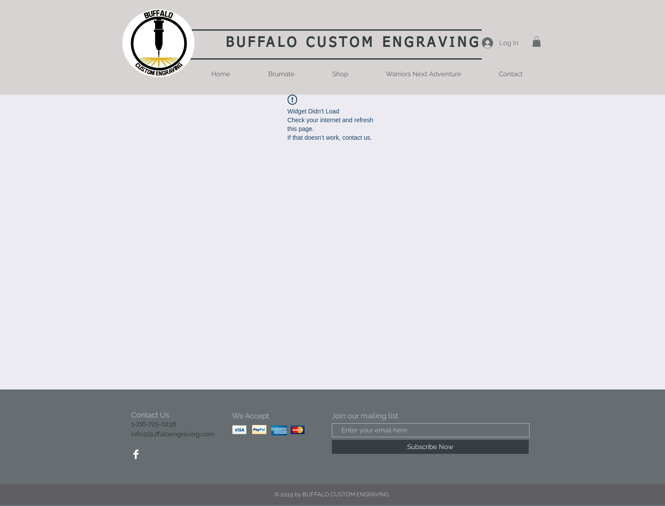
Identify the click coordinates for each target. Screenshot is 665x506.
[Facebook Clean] (136, 454)
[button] (536, 41)
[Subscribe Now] (430, 447)
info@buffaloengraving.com (172, 434)
